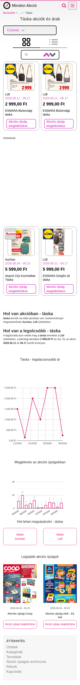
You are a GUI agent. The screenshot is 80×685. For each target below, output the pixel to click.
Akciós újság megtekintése (20, 624)
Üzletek (12, 647)
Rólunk (11, 666)
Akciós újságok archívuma (26, 662)
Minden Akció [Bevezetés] (20, 5)
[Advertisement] (40, 180)
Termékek (13, 657)
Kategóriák (14, 652)
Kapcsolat (13, 671)
